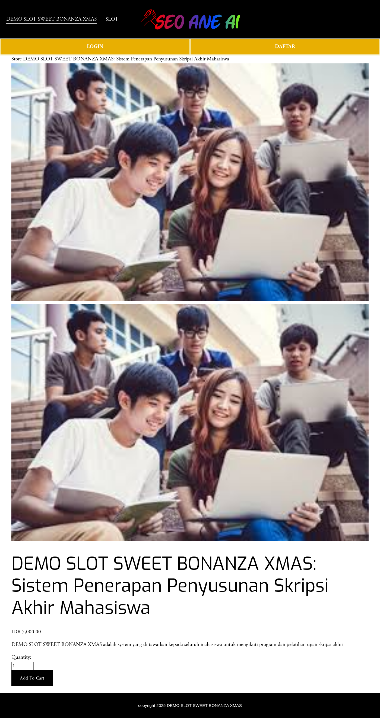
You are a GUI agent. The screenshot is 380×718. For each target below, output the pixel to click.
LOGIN (95, 53)
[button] (32, 685)
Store (16, 66)
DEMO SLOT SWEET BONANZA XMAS (56, 17)
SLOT (17, 27)
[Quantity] (22, 673)
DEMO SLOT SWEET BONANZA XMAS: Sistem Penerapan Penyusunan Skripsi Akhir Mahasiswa (126, 66)
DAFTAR (285, 53)
